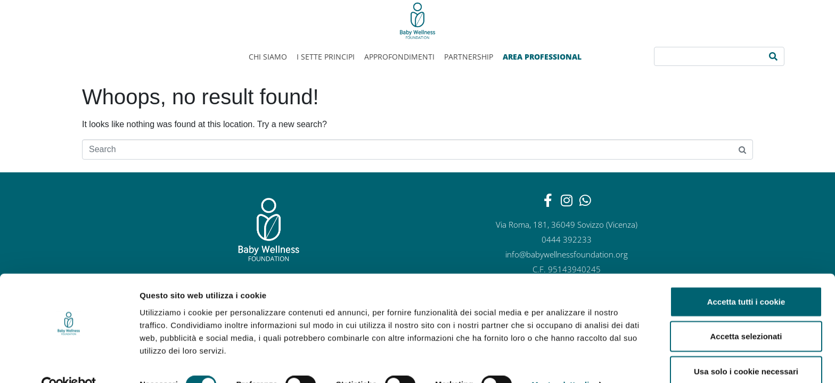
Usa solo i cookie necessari (746, 348)
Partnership (468, 57)
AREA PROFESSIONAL (542, 57)
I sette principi (326, 57)
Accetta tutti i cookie (746, 278)
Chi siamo (268, 57)
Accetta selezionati (746, 313)
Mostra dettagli (560, 362)
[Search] (773, 56)
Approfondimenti (399, 57)
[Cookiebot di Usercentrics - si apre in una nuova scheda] (69, 362)
